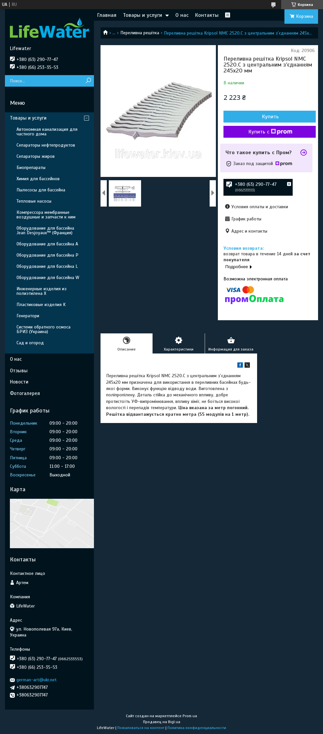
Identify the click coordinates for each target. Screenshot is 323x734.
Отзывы (19, 371)
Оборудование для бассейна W (47, 277)
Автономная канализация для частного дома (46, 132)
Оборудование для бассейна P (47, 255)
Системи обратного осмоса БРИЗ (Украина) (43, 329)
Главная (106, 15)
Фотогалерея (25, 393)
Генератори (27, 316)
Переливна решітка (139, 33)
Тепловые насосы (33, 201)
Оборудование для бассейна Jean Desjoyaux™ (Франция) (45, 230)
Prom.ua (190, 716)
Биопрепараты (30, 167)
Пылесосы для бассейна (40, 190)
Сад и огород (30, 343)
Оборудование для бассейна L (47, 266)
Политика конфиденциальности (196, 727)
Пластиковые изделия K (41, 304)
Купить (270, 116)
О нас (182, 15)
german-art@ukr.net (36, 680)
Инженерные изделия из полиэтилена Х (41, 291)
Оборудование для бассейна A (47, 244)
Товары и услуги (142, 15)
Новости (19, 382)
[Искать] (88, 81)
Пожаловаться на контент (140, 727)
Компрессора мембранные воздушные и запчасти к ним (45, 215)
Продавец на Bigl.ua (161, 722)
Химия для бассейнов (38, 179)
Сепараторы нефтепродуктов (45, 145)
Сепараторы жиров (35, 156)
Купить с (270, 131)
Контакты (207, 15)
